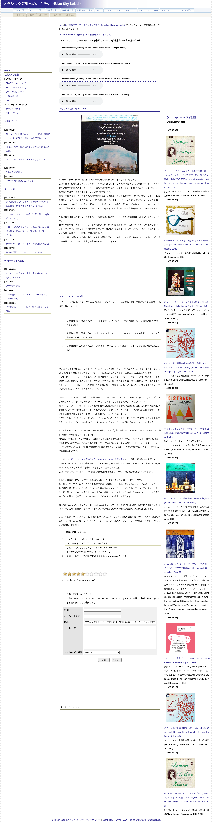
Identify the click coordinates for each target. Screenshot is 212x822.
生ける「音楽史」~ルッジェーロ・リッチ (25, 252)
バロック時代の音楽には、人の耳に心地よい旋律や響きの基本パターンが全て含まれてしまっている (27, 231)
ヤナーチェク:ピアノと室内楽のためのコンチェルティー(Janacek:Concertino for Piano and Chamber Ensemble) (186, 244)
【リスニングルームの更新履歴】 (181, 117)
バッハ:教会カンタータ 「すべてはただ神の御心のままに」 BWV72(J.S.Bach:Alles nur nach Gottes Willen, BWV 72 (186, 568)
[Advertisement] (28, 41)
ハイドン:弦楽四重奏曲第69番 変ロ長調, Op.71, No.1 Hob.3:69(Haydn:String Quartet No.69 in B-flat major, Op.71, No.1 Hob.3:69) (186, 367)
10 (105, 574)
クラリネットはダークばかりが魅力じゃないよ (27, 244)
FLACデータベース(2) (16, 87)
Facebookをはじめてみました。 (20, 180)
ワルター (10, 100)
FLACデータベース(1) (16, 83)
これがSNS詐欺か (14, 172)
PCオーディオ (12, 113)
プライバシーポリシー (90, 820)
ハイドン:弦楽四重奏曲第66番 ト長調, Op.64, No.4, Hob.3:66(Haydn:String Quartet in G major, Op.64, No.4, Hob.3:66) (187, 732)
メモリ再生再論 (13, 286)
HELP (7, 70)
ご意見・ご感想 (11, 74)
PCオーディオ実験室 (14, 261)
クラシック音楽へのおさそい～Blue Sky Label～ (43, 4)
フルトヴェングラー (15, 92)
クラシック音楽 (13, 109)
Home (61, 25)
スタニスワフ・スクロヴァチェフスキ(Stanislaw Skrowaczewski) (95, 25)
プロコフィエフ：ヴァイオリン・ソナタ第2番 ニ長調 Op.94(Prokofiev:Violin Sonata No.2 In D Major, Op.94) (187, 433)
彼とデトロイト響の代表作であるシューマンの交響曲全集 (98, 459)
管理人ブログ (10, 121)
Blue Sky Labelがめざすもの (65, 820)
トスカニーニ (12, 96)
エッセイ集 (9, 189)
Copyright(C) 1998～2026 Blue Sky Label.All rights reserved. (131, 820)
